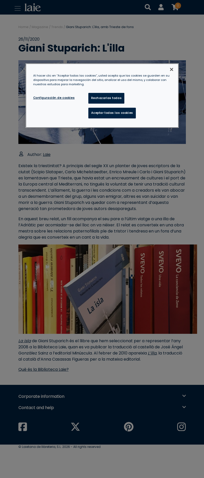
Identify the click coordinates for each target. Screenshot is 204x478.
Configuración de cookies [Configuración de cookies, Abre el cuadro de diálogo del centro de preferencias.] (54, 98)
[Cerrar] (171, 69)
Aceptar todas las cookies (112, 113)
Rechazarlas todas (106, 98)
